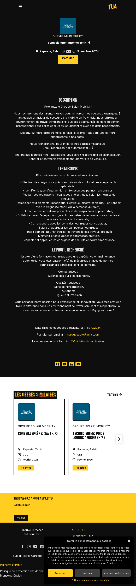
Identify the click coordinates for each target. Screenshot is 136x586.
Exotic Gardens (32, 555)
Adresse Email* (22, 505)
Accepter (60, 573)
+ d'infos (25, 467)
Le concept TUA (82, 536)
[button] (129, 541)
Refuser (87, 573)
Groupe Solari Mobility (68, 35)
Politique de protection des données (90, 580)
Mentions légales (11, 575)
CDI (68, 51)
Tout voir (112, 395)
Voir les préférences (116, 573)
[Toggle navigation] (20, 6)
